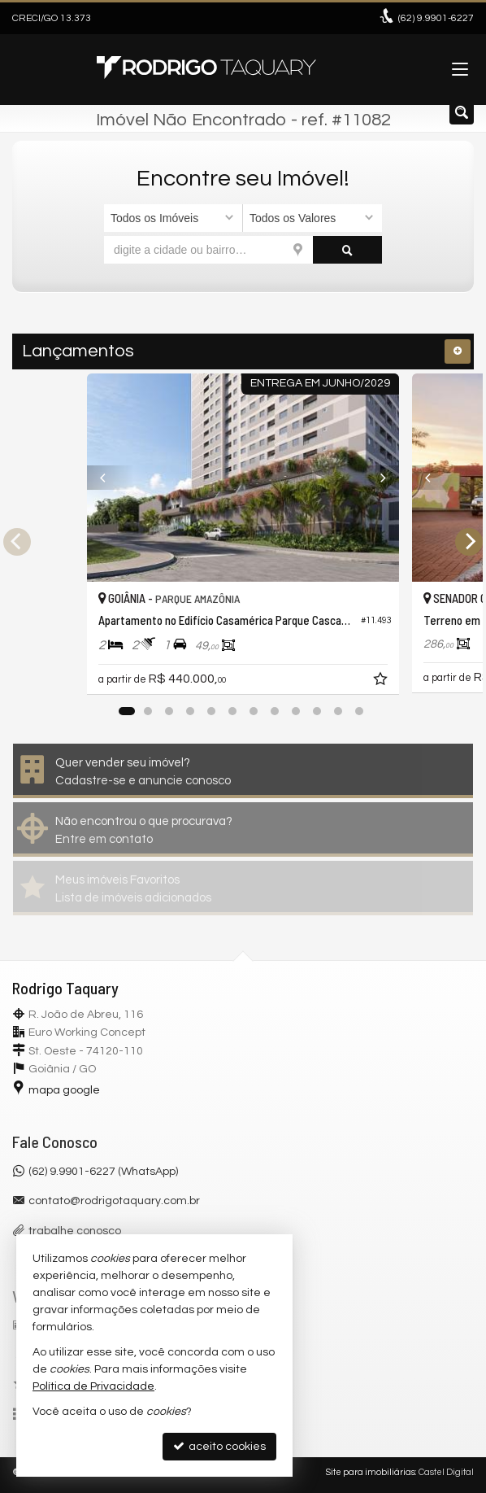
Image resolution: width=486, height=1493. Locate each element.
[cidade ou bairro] (208, 250)
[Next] (375, 477)
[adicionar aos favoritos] (382, 682)
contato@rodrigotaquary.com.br (114, 1201)
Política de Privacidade (93, 1386)
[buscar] (348, 250)
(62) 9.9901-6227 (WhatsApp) (103, 1171)
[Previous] (110, 477)
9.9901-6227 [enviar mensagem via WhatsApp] (436, 18)
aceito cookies (219, 1446)
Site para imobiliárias (370, 1472)
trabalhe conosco (74, 1231)
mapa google (64, 1090)
